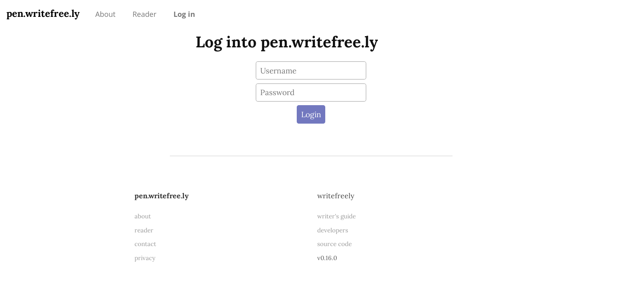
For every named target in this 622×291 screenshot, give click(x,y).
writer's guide (336, 216)
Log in (184, 14)
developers (332, 230)
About (105, 14)
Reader (144, 14)
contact (145, 244)
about (143, 216)
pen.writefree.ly (43, 13)
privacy (145, 258)
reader (144, 230)
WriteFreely (335, 195)
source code (334, 244)
